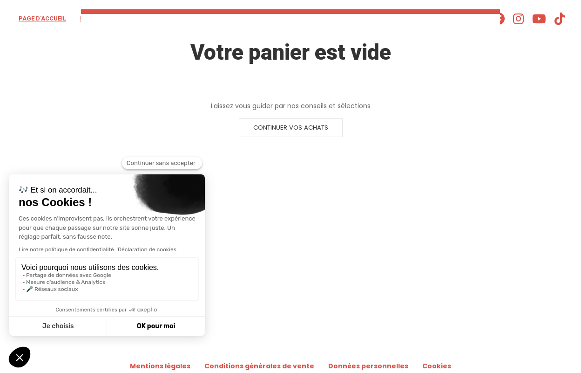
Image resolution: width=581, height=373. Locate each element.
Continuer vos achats (290, 127)
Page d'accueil (42, 18)
